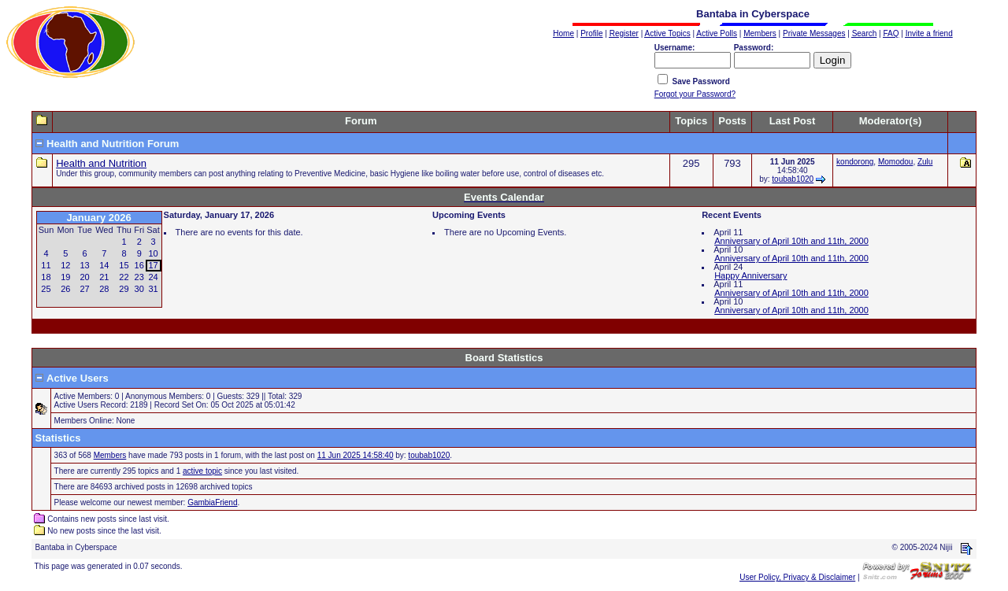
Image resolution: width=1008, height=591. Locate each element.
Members (110, 455)
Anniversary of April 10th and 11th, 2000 (791, 241)
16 (139, 265)
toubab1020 (792, 179)
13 (84, 265)
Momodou (895, 161)
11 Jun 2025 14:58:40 (355, 455)
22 (123, 277)
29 (123, 289)
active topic (202, 471)
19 (65, 277)
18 (45, 277)
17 (153, 265)
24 (153, 277)
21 (104, 277)
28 (104, 289)
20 (84, 277)
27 (84, 289)
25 (45, 289)
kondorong (854, 161)
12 (65, 265)
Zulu (924, 161)
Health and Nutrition (101, 163)
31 (153, 289)
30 (139, 289)
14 (104, 265)
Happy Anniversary (750, 275)
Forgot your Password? (695, 94)
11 (45, 265)
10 (153, 253)
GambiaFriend (212, 502)
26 (65, 289)
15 (123, 265)
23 (139, 277)
